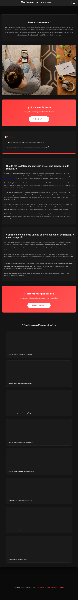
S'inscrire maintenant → (39, 305)
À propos (62, 587)
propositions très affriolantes (12, 259)
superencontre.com (9, 178)
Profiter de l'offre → (39, 119)
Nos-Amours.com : (36, 2)
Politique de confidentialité (47, 587)
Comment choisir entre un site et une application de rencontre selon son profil (28, 147)
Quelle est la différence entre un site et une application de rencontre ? (25, 142)
